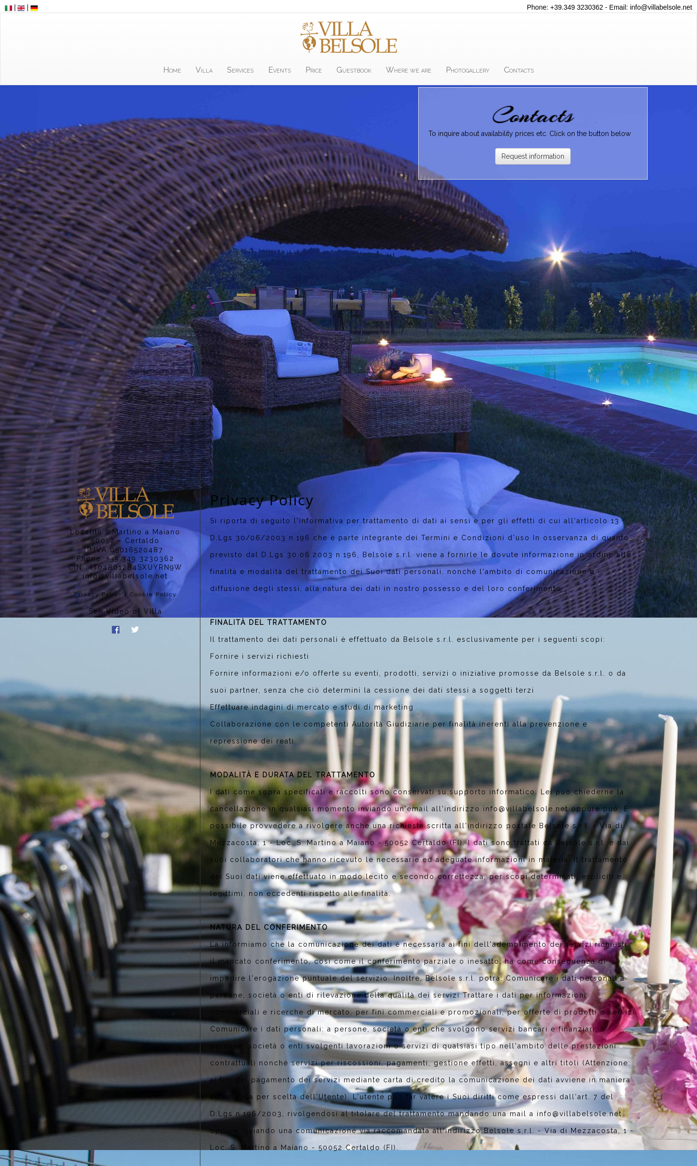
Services (240, 70)
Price (313, 70)
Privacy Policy (98, 594)
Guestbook (353, 70)
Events (279, 70)
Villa (204, 70)
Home (172, 70)
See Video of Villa (125, 611)
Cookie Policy (153, 594)
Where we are (408, 70)
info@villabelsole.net (125, 576)
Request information (532, 156)
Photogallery (467, 70)
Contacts (519, 70)
